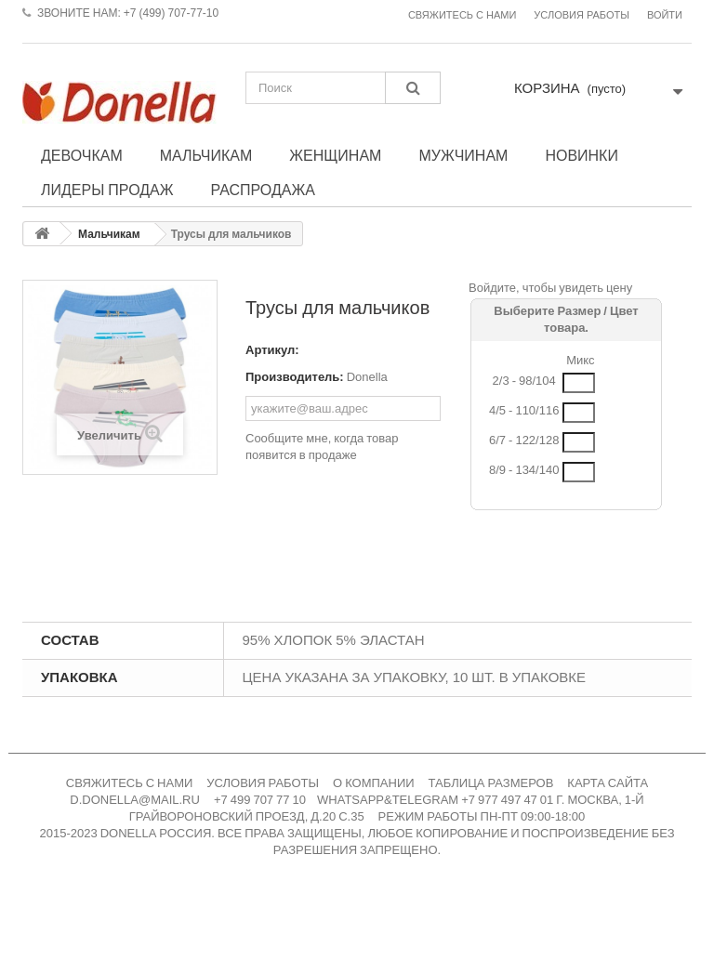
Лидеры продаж (107, 189)
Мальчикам (206, 155)
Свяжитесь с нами (462, 15)
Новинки (581, 155)
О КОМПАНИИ (374, 783)
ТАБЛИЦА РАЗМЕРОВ (491, 783)
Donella (367, 377)
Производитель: (294, 377)
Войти (664, 15)
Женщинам (335, 155)
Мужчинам (463, 155)
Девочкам (82, 155)
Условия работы (581, 15)
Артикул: (272, 350)
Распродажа (263, 189)
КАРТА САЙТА (607, 783)
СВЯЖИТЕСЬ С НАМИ (129, 783)
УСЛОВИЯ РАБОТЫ (262, 783)
